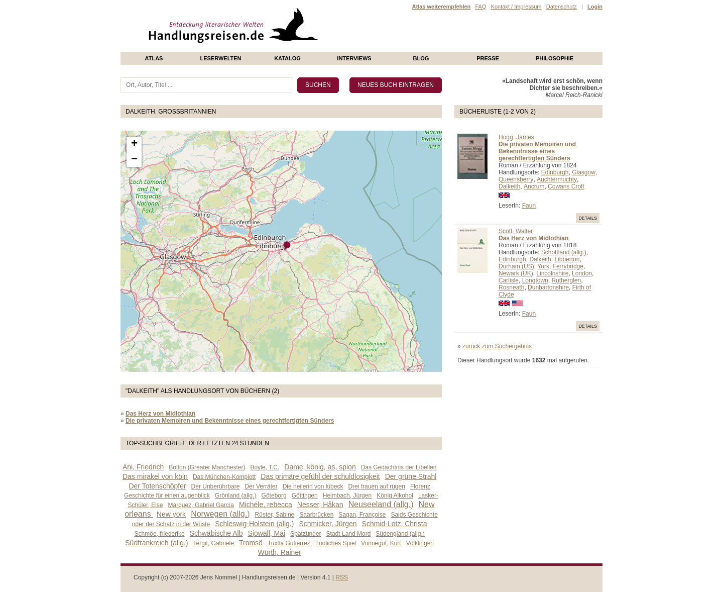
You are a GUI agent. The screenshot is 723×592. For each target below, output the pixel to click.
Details (587, 218)
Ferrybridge (568, 266)
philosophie (554, 58)
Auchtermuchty (557, 179)
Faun (529, 205)
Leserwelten (220, 58)
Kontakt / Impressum (516, 7)
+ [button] (134, 144)
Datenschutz (561, 7)
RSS (341, 577)
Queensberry (516, 179)
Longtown (535, 280)
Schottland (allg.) (563, 252)
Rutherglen (566, 280)
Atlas (154, 58)
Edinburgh (555, 172)
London (582, 273)
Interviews (354, 58)
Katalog (287, 58)
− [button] (134, 159)
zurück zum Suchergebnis (497, 346)
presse (487, 58)
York (543, 266)
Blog (421, 58)
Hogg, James (516, 137)
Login (594, 7)
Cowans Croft (566, 186)
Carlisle (509, 280)
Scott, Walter (516, 231)
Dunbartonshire (548, 287)
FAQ (480, 7)
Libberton (566, 259)
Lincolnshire (552, 273)
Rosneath (511, 287)
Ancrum (534, 186)
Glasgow (583, 172)
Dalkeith (509, 186)
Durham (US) (516, 266)
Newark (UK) (516, 273)
